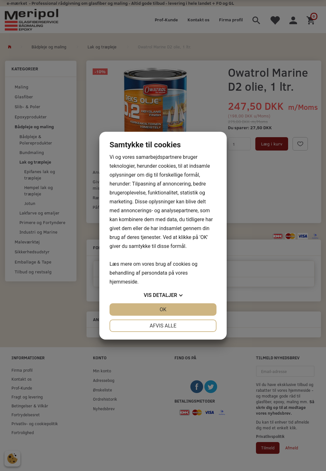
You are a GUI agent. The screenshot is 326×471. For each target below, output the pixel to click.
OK (162, 309)
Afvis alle (163, 326)
